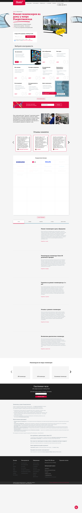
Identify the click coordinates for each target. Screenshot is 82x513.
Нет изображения (24, 493)
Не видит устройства (25, 498)
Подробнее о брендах (45, 297)
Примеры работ (42, 3)
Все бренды (15, 503)
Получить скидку (60, 3)
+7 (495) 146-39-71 (62, 5)
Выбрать (58, 104)
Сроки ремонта (36, 500)
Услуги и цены (29, 3)
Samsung (14, 491)
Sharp (14, 498)
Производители (36, 3)
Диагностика (35, 505)
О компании (49, 3)
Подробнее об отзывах (45, 350)
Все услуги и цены (41, 98)
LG (13, 493)
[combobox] (47, 105)
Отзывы (34, 503)
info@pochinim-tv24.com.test (50, 505)
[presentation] (13, 142)
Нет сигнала (23, 496)
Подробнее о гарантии (45, 325)
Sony (14, 496)
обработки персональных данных (28, 40)
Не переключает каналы (26, 500)
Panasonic (15, 500)
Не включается (24, 491)
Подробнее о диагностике (45, 377)
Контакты (54, 3)
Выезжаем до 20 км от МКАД (50, 491)
